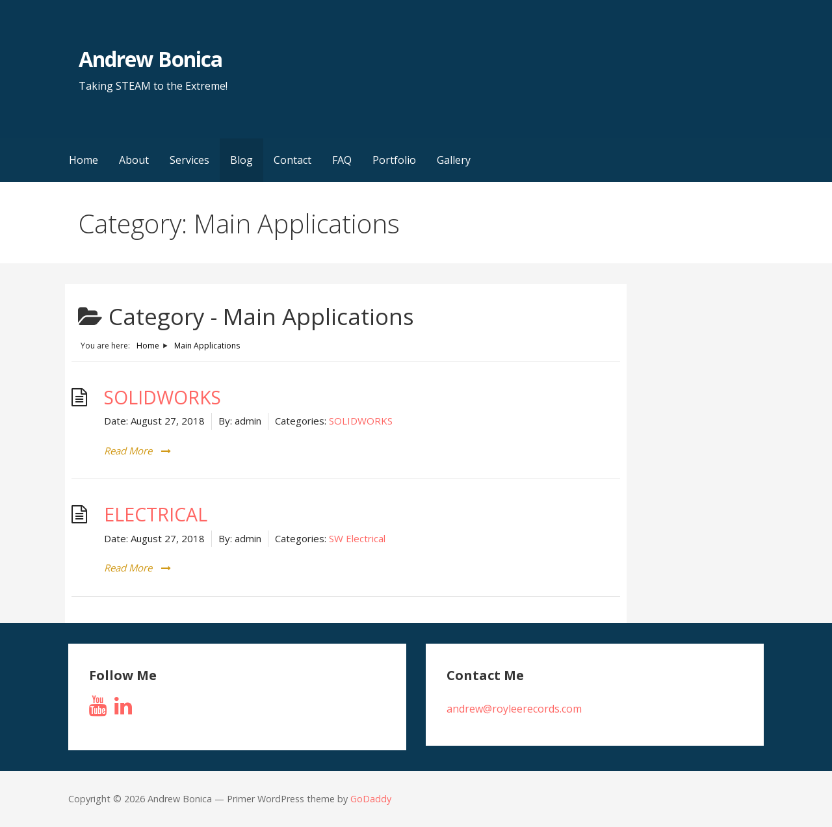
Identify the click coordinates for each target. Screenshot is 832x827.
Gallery (454, 160)
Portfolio (394, 160)
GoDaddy (370, 799)
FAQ (342, 160)
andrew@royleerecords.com (514, 709)
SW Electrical (357, 538)
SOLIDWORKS (162, 397)
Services (189, 160)
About (134, 160)
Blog (241, 160)
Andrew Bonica (150, 59)
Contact (292, 160)
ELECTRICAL (155, 514)
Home (83, 160)
